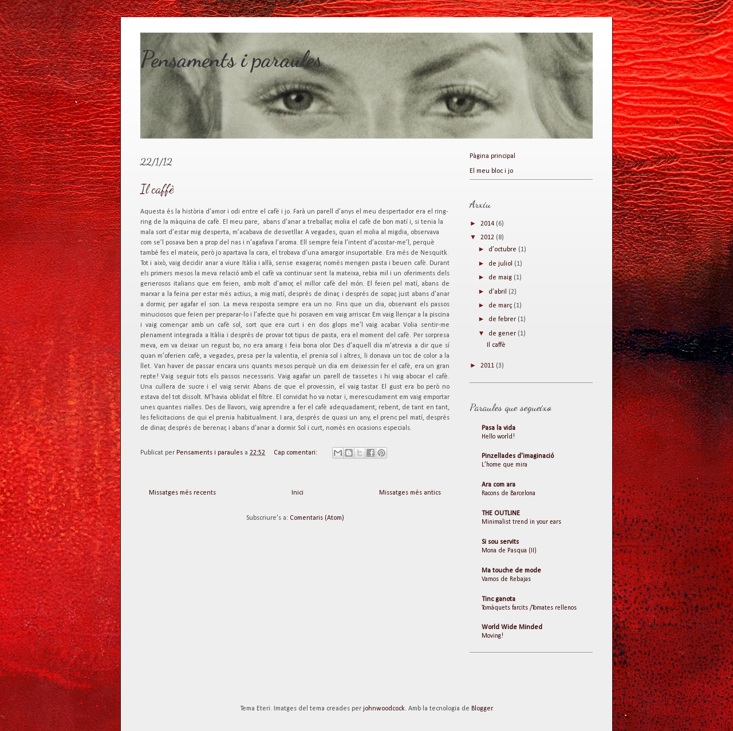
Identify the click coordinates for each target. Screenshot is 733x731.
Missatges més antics (410, 492)
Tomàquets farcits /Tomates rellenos (529, 607)
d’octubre (503, 249)
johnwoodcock (384, 708)
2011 (488, 365)
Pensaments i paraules (231, 59)
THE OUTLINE (501, 513)
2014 (488, 223)
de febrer (503, 319)
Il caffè (157, 189)
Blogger (481, 708)
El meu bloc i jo (491, 171)
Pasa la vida (498, 428)
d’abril (498, 292)
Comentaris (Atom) (317, 518)
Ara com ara (498, 484)
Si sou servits (500, 542)
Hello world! (498, 436)
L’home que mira (504, 464)
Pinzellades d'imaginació (518, 456)
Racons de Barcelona (508, 493)
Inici (297, 492)
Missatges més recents (182, 492)
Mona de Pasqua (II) (509, 550)
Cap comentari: (296, 452)
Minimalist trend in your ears (521, 522)
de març (501, 305)
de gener (503, 333)
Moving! (492, 636)
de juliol (501, 263)
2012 (488, 237)
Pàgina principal (492, 156)
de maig (501, 277)
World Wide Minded (512, 627)
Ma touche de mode (511, 570)
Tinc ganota (498, 599)
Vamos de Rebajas (506, 579)
